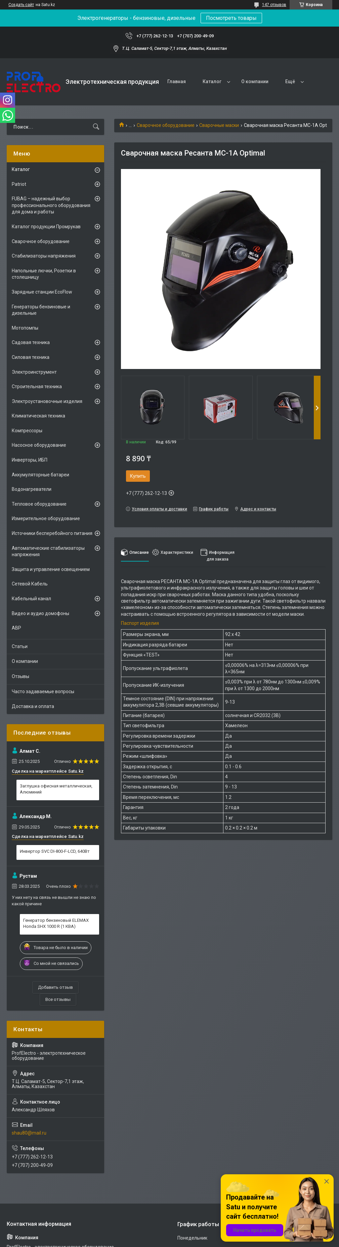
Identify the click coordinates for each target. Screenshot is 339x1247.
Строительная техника (37, 386)
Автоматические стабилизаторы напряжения (48, 551)
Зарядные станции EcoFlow (42, 292)
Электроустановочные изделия (47, 401)
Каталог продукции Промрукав (46, 226)
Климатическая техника (38, 415)
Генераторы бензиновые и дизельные (41, 310)
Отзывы (20, 676)
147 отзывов (274, 4)
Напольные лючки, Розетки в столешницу (44, 274)
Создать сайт (21, 4)
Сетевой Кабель (30, 583)
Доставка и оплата (33, 706)
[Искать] (96, 127)
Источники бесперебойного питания (52, 533)
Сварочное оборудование (166, 125)
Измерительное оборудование (46, 518)
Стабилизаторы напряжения (44, 256)
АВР (16, 628)
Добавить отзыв (55, 987)
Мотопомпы (25, 328)
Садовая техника (31, 342)
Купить (138, 476)
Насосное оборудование (39, 445)
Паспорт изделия (140, 623)
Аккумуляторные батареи (40, 474)
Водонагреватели (31, 489)
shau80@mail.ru (29, 1133)
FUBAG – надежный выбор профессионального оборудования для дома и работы (51, 205)
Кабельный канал (31, 598)
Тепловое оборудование (39, 504)
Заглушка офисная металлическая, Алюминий (56, 789)
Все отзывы (58, 999)
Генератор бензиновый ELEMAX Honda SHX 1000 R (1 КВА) (56, 923)
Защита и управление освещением (51, 569)
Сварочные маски (219, 125)
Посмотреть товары (231, 18)
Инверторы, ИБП (29, 460)
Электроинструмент (34, 372)
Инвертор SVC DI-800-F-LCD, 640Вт (55, 851)
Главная (176, 81)
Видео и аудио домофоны (40, 613)
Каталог (212, 81)
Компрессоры (27, 430)
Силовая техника (30, 357)
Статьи (20, 646)
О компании (254, 81)
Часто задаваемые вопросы (43, 691)
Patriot (19, 184)
